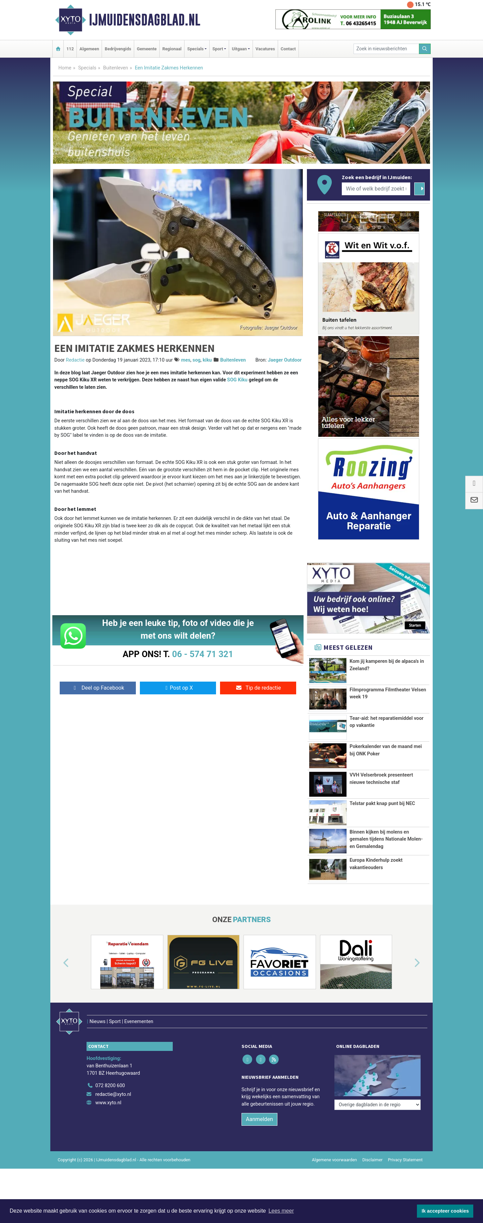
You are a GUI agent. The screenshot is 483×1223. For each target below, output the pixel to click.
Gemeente (147, 48)
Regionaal (171, 48)
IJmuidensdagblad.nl (144, 20)
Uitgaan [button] (239, 48)
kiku (207, 360)
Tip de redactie (258, 688)
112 (70, 48)
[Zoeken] (425, 49)
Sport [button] (217, 48)
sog (197, 360)
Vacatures (265, 48)
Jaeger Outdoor (285, 360)
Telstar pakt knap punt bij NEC (382, 803)
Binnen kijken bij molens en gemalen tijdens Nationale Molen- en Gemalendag (386, 839)
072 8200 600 (110, 1085)
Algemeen (89, 48)
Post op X (178, 688)
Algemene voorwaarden (334, 1159)
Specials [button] (195, 48)
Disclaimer (372, 1159)
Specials (87, 68)
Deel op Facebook (97, 688)
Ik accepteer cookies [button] (445, 1211)
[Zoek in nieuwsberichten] (386, 49)
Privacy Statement (405, 1159)
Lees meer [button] (281, 1211)
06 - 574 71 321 (202, 654)
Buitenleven (115, 68)
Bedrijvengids (118, 48)
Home (64, 68)
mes (186, 360)
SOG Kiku (237, 380)
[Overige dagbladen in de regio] (377, 1105)
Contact (288, 48)
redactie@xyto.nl (113, 1094)
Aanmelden (259, 1119)
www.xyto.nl (108, 1103)
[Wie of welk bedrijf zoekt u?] (376, 188)
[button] (58, 963)
